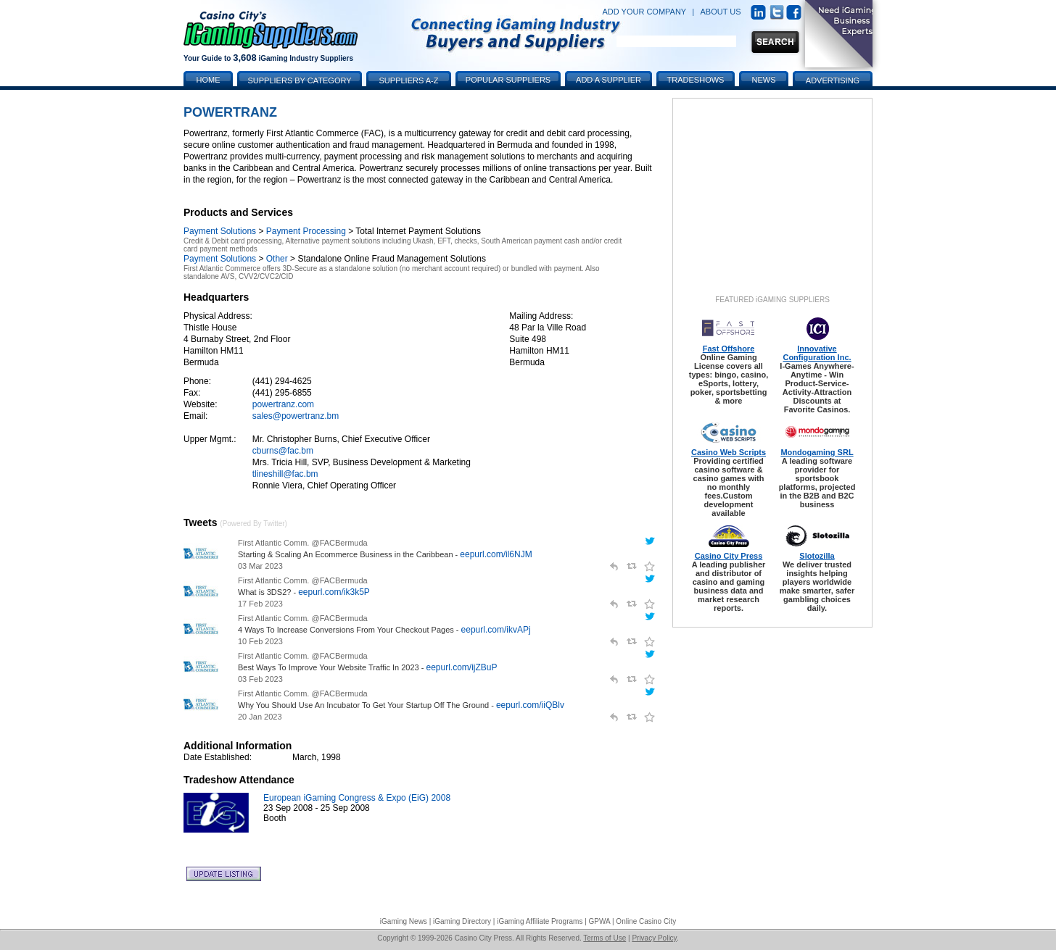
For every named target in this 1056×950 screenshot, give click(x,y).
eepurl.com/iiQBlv (530, 705)
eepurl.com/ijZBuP (461, 667)
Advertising (832, 80)
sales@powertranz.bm (295, 416)
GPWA (600, 921)
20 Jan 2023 (260, 716)
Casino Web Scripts (728, 452)
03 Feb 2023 (260, 679)
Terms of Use (604, 938)
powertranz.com (283, 404)
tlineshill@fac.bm (285, 474)
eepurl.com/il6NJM (496, 554)
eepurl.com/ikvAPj (496, 630)
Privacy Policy (654, 938)
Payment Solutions (219, 231)
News (764, 79)
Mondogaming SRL (816, 452)
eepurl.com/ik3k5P (334, 592)
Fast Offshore (729, 348)
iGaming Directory (462, 921)
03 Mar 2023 (260, 566)
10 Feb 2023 (260, 641)
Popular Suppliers (508, 79)
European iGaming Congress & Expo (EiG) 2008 (356, 798)
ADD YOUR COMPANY (644, 11)
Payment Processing (306, 231)
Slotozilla (816, 555)
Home (208, 79)
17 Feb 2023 (260, 603)
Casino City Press (729, 555)
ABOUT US (721, 11)
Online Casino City (646, 921)
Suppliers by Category (299, 80)
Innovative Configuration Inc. (817, 353)
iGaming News (403, 921)
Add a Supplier (608, 79)
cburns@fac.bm (282, 451)
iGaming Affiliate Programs (539, 921)
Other (277, 259)
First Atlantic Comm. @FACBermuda (303, 542)
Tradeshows (696, 79)
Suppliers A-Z (409, 80)
